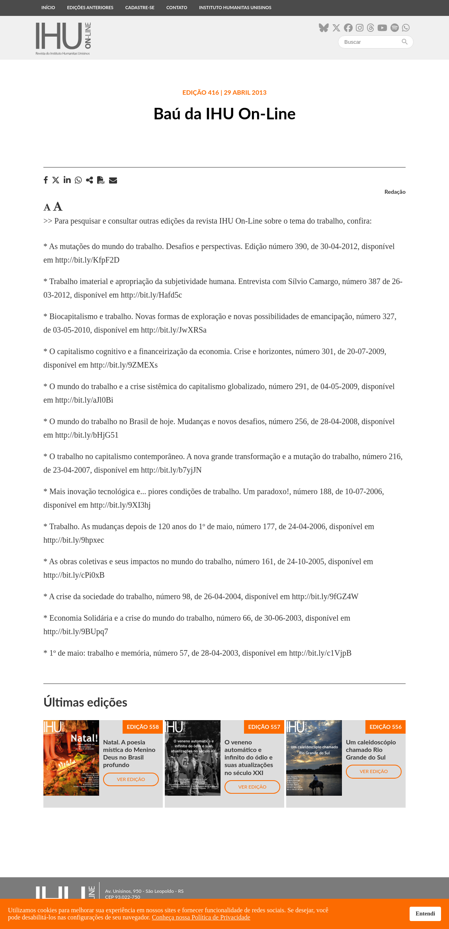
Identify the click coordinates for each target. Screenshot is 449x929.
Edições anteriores (90, 7)
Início (48, 7)
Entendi (425, 913)
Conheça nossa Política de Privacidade (201, 917)
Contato (176, 7)
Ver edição (131, 779)
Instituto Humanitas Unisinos (235, 7)
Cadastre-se (139, 7)
